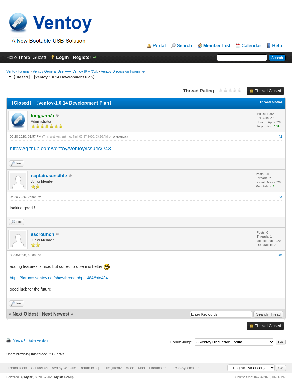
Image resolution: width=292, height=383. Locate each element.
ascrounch (42, 234)
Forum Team (17, 368)
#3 (280, 255)
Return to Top (90, 368)
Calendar (251, 45)
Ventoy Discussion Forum (120, 71)
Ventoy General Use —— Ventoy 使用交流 (65, 71)
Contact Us (39, 368)
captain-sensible (49, 175)
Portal (159, 45)
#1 (280, 136)
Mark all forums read (153, 368)
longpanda (119, 136)
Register (82, 57)
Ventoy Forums (18, 71)
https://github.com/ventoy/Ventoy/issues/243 (60, 148)
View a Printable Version (30, 340)
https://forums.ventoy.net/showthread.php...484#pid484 (59, 278)
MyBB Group (63, 377)
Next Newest (55, 314)
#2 (280, 196)
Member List (216, 45)
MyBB (28, 377)
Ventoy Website (64, 368)
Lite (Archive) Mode (119, 368)
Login (62, 57)
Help (277, 45)
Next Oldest (25, 314)
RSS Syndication (186, 368)
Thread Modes (271, 102)
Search (184, 45)
